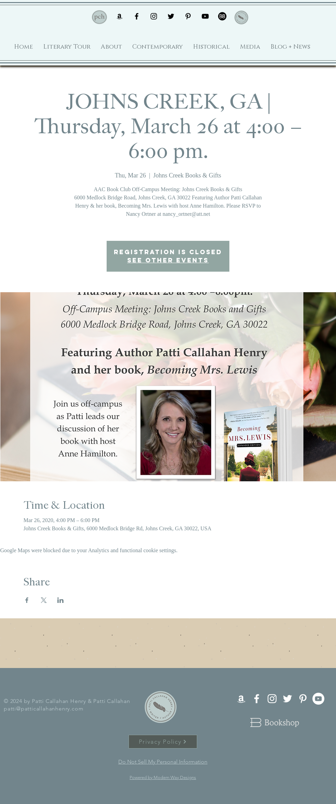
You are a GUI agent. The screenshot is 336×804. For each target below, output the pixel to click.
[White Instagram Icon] (272, 699)
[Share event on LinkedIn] (60, 600)
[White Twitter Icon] (287, 699)
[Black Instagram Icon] (153, 16)
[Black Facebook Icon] (136, 16)
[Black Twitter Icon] (171, 16)
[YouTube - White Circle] (318, 699)
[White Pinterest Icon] (303, 699)
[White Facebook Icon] (257, 699)
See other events (168, 260)
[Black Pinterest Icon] (188, 16)
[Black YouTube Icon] (205, 16)
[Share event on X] (43, 600)
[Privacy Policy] (163, 742)
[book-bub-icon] (222, 16)
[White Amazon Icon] (241, 699)
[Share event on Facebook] (27, 600)
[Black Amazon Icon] (119, 16)
